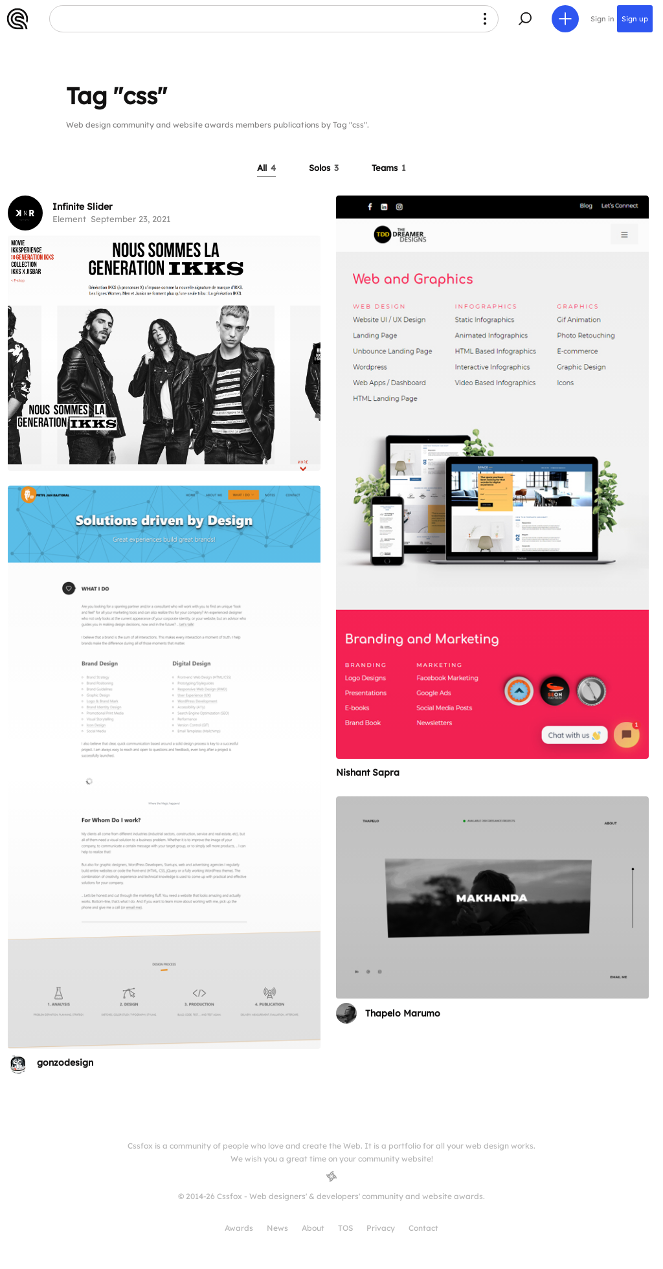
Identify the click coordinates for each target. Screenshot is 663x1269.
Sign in (602, 18)
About (313, 1228)
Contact (423, 1228)
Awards (239, 1228)
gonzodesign (65, 1062)
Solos (324, 168)
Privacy (380, 1228)
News (277, 1228)
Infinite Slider (82, 206)
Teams (389, 168)
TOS (345, 1228)
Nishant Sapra (367, 772)
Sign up (635, 18)
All (266, 168)
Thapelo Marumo (402, 1013)
